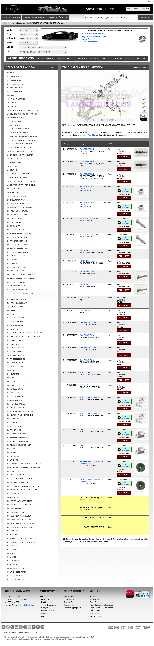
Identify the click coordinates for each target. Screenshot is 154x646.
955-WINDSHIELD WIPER (16, 572)
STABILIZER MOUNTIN (89, 398)
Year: (9, 34)
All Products (94, 614)
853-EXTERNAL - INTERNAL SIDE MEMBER (23, 467)
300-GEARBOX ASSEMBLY (17, 215)
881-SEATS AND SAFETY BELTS (19, 505)
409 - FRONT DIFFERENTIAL (18, 245)
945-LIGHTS (11, 557)
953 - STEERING (13, 561)
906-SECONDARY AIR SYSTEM (19, 520)
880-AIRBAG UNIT (13, 497)
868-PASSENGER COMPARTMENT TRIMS (23, 490)
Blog (42, 616)
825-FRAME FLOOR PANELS (18, 437)
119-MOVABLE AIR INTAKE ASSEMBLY (21, 140)
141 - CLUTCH (12, 166)
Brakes (49, 58)
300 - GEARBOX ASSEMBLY (17, 211)
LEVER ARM (85, 298)
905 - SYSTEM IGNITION (16, 508)
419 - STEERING (13, 260)
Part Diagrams (34, 18)
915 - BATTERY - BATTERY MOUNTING (21, 538)
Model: (10, 30)
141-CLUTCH (12, 170)
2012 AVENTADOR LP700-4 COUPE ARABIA (45, 23)
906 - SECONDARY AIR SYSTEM (19, 516)
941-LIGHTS (11, 549)
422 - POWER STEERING (16, 267)
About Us (43, 602)
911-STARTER (12, 534)
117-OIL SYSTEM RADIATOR (18, 133)
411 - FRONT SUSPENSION (17, 252)
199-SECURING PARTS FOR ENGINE (21, 185)
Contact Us (44, 599)
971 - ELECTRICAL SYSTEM (17, 576)
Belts (40, 58)
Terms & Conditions (48, 605)
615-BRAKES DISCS (14, 344)
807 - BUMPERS (13, 374)
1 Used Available (125, 190)
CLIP (82, 430)
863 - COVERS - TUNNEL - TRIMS (19, 478)
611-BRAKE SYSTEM (15, 322)
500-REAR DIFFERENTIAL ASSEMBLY (21, 278)
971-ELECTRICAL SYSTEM (17, 579)
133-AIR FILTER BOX (15, 162)
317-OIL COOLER (13, 226)
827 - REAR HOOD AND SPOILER (19, 441)
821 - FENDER (12, 419)
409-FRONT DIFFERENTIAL (17, 248)
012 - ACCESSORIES (15, 84)
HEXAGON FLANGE (88, 251)
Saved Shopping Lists (72, 608)
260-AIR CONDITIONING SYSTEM (19, 207)
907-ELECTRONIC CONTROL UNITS (20, 527)
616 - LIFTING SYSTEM (15, 348)
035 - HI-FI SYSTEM (14, 91)
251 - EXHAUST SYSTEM (16, 196)
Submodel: (12, 38)
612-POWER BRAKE (14, 329)
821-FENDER (12, 422)
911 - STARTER (12, 531)
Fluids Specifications (89, 42)
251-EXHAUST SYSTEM (16, 200)
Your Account (69, 597)
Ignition (141, 58)
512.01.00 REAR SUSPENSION (22, 294)
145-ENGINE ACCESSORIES (17, 177)
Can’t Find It (95, 602)
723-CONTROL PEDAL (15, 366)
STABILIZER (85, 373)
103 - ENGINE (12, 103)
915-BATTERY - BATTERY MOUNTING (21, 542)
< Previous (137, 67)
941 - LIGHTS (12, 546)
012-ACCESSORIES (14, 88)
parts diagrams (18, 23)
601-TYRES (11, 314)
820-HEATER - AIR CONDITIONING (20, 415)
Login (150, 2)
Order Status (69, 599)
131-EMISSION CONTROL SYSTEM (20, 155)
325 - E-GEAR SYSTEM (15, 230)
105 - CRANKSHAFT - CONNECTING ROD (22, 110)
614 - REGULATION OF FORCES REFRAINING (24, 333)
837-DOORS (11, 452)
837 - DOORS (12, 449)
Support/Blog (58, 18)
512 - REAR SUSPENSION (17, 289)
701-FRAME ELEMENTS (16, 359)
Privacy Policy (45, 608)
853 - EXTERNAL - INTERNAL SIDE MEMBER (24, 464)
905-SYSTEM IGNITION (15, 512)
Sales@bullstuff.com (26, 605)
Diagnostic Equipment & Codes (93, 36)
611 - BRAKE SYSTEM (15, 318)
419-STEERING (12, 263)
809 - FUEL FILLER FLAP (16, 381)
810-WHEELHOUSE (14, 393)
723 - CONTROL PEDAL (16, 363)
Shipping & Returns (47, 611)
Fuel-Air (107, 58)
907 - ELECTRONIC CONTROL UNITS (21, 523)
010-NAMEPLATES (14, 80)
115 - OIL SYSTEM (14, 121)
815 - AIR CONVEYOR (15, 396)
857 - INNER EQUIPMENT (16, 471)
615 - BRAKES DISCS (15, 340)
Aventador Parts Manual (88, 135)
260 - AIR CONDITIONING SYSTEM (20, 204)
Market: (10, 42)
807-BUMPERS (12, 378)
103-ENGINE (11, 106)
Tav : (9, 51)
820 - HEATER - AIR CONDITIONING (20, 411)
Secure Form (95, 611)
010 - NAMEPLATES (14, 76)
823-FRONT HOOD (14, 430)
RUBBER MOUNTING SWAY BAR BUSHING (91, 463)
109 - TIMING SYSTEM (15, 118)
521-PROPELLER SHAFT (16, 307)
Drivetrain (95, 58)
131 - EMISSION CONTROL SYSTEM (21, 151)
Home (6, 23)
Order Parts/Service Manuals (92, 34)
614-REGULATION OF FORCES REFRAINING (24, 336)
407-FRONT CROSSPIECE (17, 241)
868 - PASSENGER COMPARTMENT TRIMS (23, 486)
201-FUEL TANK (13, 192)
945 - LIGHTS (12, 553)
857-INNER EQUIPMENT (16, 475)
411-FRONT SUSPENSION (17, 256)
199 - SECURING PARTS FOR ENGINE (21, 181)
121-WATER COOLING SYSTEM (19, 147)
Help (111, 9)
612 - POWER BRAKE (15, 325)
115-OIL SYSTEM (13, 125)
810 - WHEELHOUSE (15, 389)
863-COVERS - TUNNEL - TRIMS (19, 482)
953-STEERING (12, 564)
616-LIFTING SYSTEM (15, 351)
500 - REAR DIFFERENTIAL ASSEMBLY (22, 274)
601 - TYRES (11, 310)
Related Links (95, 616)
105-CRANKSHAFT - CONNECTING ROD (22, 114)
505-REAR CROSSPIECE (16, 286)
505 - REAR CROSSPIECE (17, 282)
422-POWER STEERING (16, 271)
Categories (12, 18)
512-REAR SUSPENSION (16, 299)
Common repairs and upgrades (71, 58)
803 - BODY (11, 370)
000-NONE (11, 73)
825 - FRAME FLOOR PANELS (18, 434)
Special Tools (86, 39)
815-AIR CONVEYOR (15, 400)
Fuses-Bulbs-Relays (124, 58)
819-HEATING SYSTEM (15, 408)
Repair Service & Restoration (101, 608)
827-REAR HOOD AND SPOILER (19, 445)
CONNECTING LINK (88, 323)
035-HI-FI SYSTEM (14, 95)
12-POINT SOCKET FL (89, 219)
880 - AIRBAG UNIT (14, 493)
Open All (53, 67)
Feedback (44, 614)
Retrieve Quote (70, 602)
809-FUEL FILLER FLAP (16, 385)
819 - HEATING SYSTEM (16, 404)
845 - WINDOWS (13, 456)
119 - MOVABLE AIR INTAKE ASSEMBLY (22, 136)
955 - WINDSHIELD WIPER (17, 568)
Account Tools (94, 9)
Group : (11, 47)
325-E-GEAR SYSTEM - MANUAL (19, 233)
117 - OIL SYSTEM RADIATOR (18, 129)
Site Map (93, 597)
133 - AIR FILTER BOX (15, 159)
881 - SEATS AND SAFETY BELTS (19, 501)
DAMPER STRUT (87, 149)
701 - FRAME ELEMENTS (16, 355)
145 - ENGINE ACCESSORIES (18, 174)
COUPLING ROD (87, 335)
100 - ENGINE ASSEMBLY (16, 99)
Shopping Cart (69, 605)
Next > (145, 67)
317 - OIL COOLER (14, 222)
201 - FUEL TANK (13, 189)
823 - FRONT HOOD (14, 426)
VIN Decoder (95, 599)
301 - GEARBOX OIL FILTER (17, 219)
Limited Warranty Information (101, 605)
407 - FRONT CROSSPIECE (17, 237)
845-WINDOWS (12, 460)
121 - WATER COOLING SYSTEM (19, 144)
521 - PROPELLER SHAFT (17, 303)
